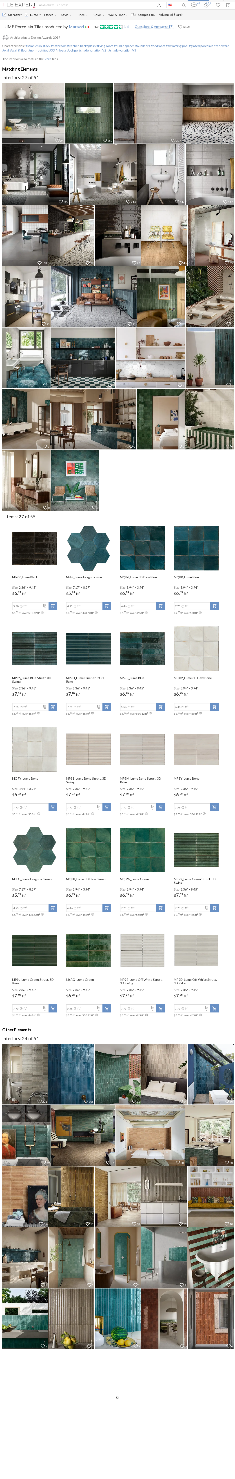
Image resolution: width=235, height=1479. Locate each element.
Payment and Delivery (101, 5)
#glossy (61, 50)
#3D (52, 50)
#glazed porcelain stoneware (208, 46)
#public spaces (124, 46)
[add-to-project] (53, 606)
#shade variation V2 (92, 50)
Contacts (125, 5)
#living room (104, 46)
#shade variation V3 (122, 50)
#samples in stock (37, 46)
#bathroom (58, 46)
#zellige (72, 50)
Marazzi (76, 26)
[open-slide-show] (34, 547)
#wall (5, 50)
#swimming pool (176, 46)
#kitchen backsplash (81, 46)
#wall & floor (18, 50)
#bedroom (157, 46)
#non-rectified (38, 50)
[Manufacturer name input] (13, 15)
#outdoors (142, 46)
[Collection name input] (34, 15)
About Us (79, 5)
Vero (47, 59)
